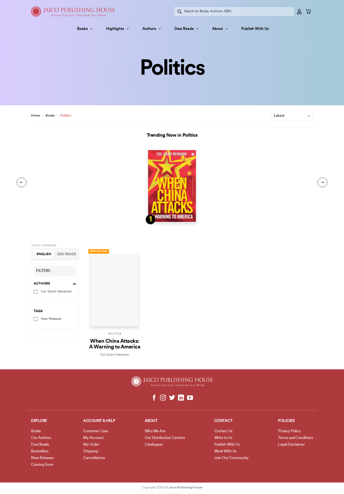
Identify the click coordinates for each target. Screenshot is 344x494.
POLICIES (286, 421)
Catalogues (154, 445)
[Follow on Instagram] (163, 398)
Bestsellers (39, 451)
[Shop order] (292, 116)
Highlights (117, 29)
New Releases (51, 319)
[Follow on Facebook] (154, 398)
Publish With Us (255, 29)
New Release (99, 251)
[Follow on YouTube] (190, 398)
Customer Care (95, 431)
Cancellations (94, 458)
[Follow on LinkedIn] (181, 398)
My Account (93, 438)
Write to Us (223, 438)
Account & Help (99, 421)
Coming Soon (42, 465)
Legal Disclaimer (291, 445)
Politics (114, 334)
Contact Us (223, 431)
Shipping (90, 451)
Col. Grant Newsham (56, 291)
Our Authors (41, 438)
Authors (151, 29)
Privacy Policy (289, 431)
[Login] (299, 11)
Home (35, 116)
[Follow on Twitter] (172, 398)
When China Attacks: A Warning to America (114, 344)
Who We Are (155, 431)
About (220, 29)
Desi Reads (186, 29)
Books (84, 29)
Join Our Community (231, 458)
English (44, 254)
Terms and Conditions (295, 438)
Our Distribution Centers (165, 438)
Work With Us (225, 451)
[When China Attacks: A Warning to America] (115, 289)
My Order (91, 445)
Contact (223, 421)
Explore (39, 421)
